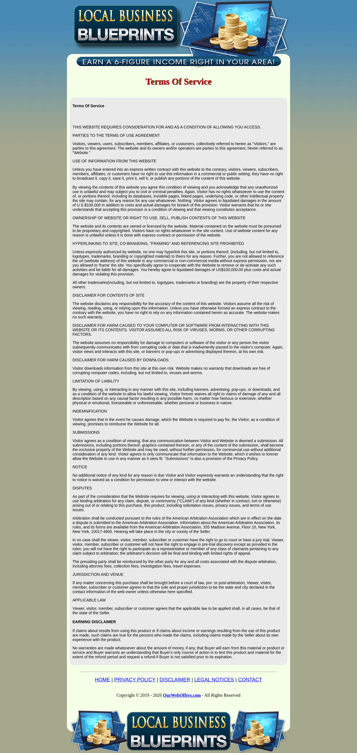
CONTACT (250, 680)
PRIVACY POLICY (134, 680)
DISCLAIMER (175, 680)
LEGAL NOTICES (214, 680)
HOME (102, 680)
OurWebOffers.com (182, 695)
